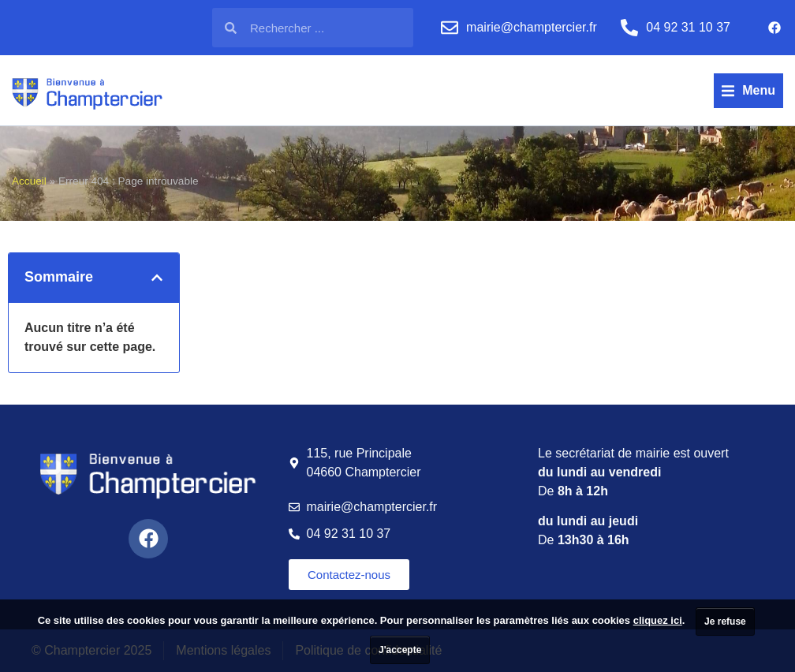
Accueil (29, 181)
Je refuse (725, 621)
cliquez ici (657, 620)
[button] (748, 90)
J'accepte (400, 649)
